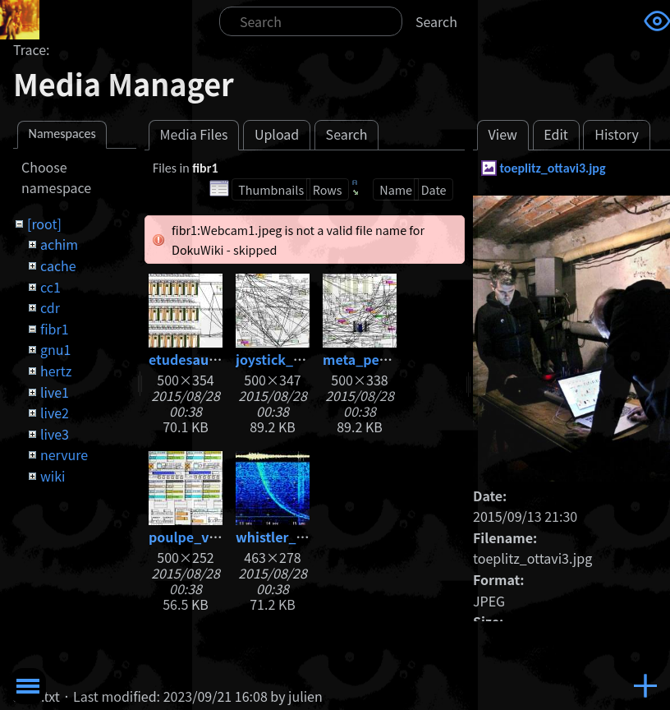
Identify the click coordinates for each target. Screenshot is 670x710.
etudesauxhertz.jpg (212, 359)
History (616, 134)
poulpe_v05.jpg (199, 536)
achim (59, 244)
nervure (64, 454)
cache (58, 265)
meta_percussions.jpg (394, 359)
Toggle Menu (27, 686)
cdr (50, 307)
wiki (52, 476)
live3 (54, 434)
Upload (277, 134)
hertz (55, 370)
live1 (54, 392)
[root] (44, 223)
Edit (556, 134)
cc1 (50, 287)
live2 (54, 412)
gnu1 (55, 349)
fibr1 (54, 329)
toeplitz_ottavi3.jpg (552, 168)
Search (436, 21)
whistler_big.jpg (289, 536)
